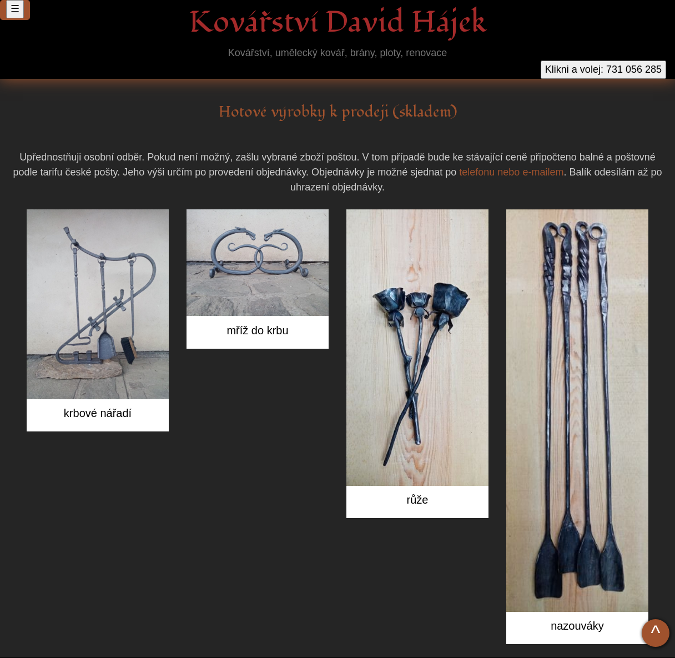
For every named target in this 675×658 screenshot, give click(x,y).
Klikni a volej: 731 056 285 (603, 69)
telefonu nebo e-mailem (511, 172)
